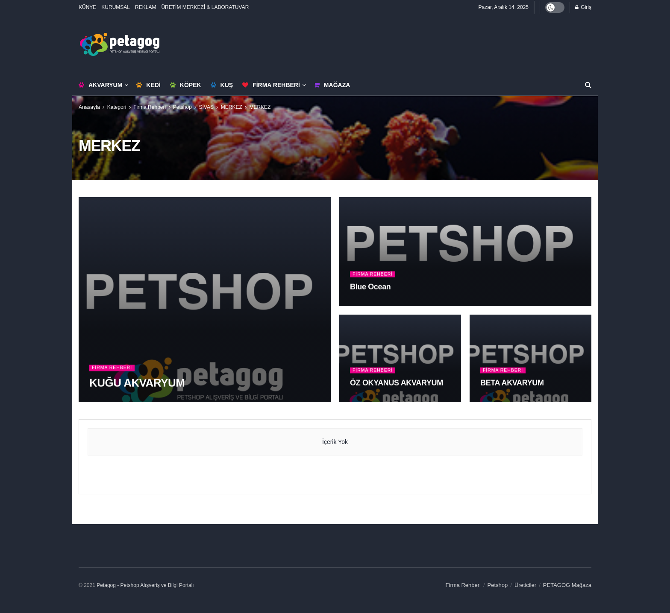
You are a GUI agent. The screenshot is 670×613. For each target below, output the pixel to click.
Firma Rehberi (271, 85)
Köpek (185, 85)
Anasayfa (89, 107)
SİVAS (206, 107)
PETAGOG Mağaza (567, 585)
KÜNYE (87, 7)
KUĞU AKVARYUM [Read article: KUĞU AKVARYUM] (137, 383)
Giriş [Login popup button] (583, 7)
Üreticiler (525, 585)
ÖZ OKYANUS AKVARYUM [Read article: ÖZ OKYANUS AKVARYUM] (396, 383)
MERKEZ (231, 107)
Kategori (116, 107)
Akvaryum (100, 85)
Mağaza (332, 85)
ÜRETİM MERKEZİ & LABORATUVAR (205, 7)
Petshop (182, 107)
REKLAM (145, 7)
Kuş (222, 85)
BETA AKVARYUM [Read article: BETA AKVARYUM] (512, 383)
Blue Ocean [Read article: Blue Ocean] (370, 287)
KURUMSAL (115, 7)
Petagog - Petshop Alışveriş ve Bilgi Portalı (145, 585)
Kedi (148, 85)
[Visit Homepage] (120, 44)
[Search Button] (588, 85)
